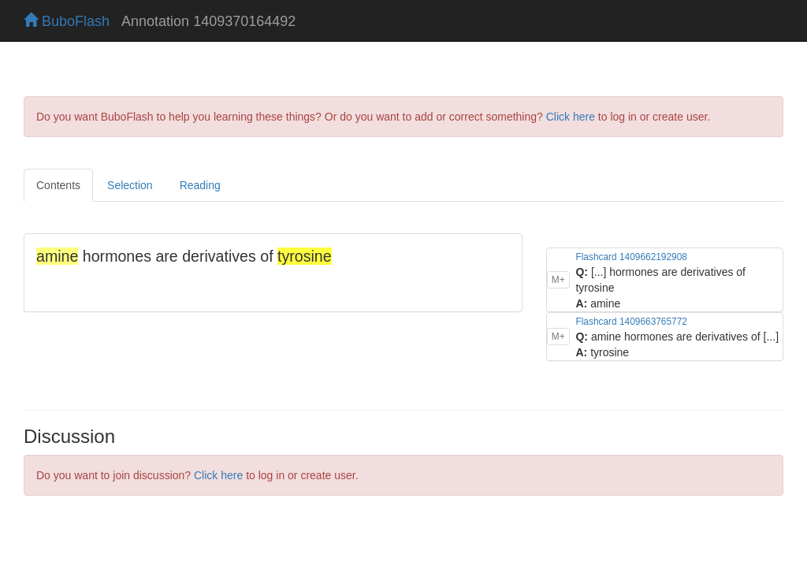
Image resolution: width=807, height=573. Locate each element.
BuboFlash (67, 21)
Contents (58, 185)
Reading (200, 185)
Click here (570, 116)
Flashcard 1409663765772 (630, 321)
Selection (130, 185)
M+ (558, 279)
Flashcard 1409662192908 (630, 256)
